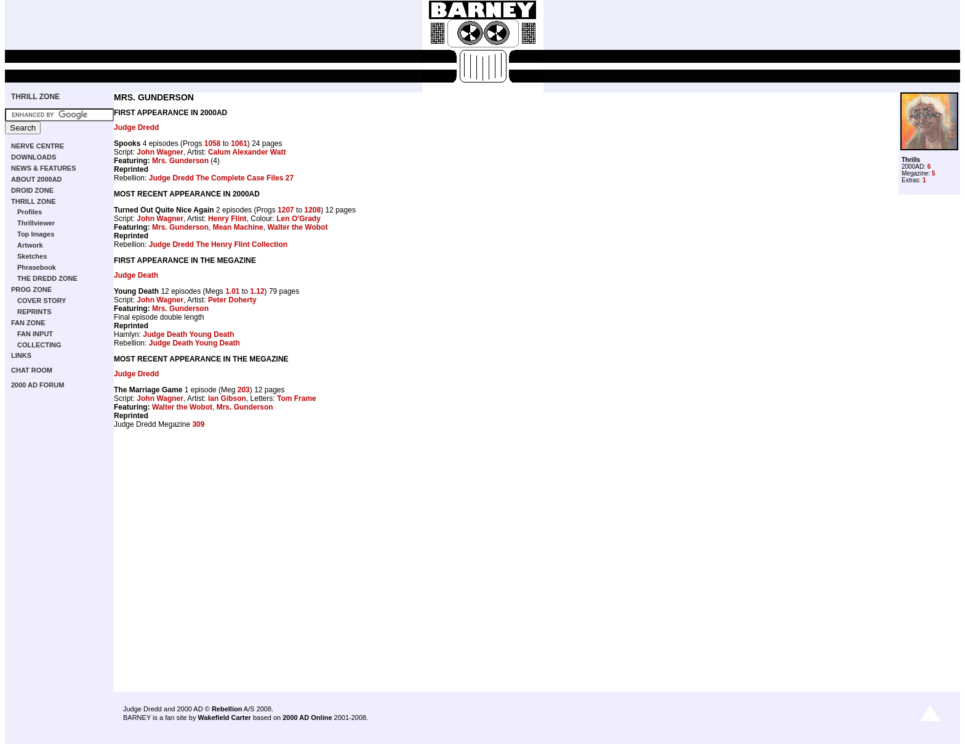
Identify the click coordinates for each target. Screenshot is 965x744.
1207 (286, 210)
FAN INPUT (35, 334)
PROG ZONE (31, 289)
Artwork (30, 245)
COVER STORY (41, 300)
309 (198, 424)
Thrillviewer (36, 223)
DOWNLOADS (33, 157)
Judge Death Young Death (188, 334)
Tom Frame (296, 398)
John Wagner (160, 152)
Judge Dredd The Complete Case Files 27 (221, 178)
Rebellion (227, 709)
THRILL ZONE (35, 96)
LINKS (21, 355)
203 (244, 390)
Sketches (32, 256)
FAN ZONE (28, 322)
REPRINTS (34, 311)
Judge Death (136, 275)
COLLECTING (39, 345)
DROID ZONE (32, 190)
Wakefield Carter (224, 717)
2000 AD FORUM (37, 385)
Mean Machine (238, 227)
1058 (212, 143)
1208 (312, 210)
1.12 (257, 291)
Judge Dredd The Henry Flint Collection (218, 244)
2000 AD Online (307, 717)
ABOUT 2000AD (36, 179)
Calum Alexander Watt (247, 152)
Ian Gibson (227, 398)
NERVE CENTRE (37, 146)
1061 (239, 143)
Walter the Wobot (297, 227)
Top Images (35, 234)
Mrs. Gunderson (180, 160)
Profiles (29, 212)
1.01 (232, 291)
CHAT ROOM (31, 370)
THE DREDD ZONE (47, 278)
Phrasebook (36, 267)
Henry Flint (227, 218)
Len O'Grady (298, 218)
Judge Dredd (136, 127)
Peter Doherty (232, 300)
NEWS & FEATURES (43, 168)
